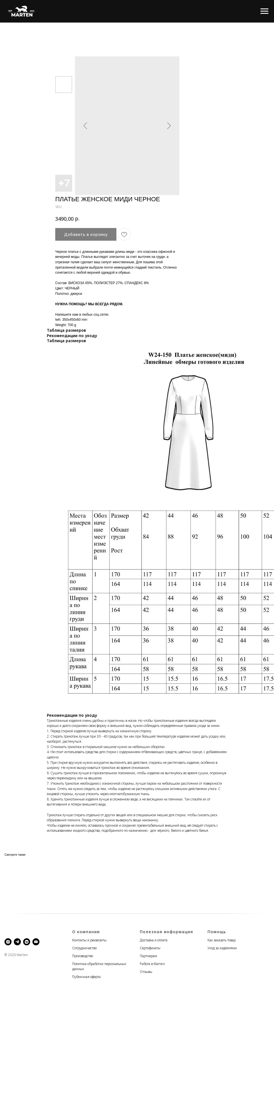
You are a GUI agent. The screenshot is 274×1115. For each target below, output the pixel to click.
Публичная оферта (86, 976)
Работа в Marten (152, 963)
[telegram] (17, 941)
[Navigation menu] (264, 11)
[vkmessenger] (26, 941)
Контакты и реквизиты (89, 940)
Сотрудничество (84, 948)
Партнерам (148, 955)
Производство (82, 955)
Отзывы (146, 971)
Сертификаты (150, 948)
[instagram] (8, 941)
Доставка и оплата (153, 940)
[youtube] (35, 941)
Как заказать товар (221, 940)
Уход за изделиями (222, 948)
